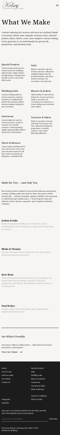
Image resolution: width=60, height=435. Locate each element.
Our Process (7, 372)
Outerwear (35, 382)
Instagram (6, 399)
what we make (7, 375)
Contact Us (6, 382)
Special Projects (37, 368)
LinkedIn (5, 403)
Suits (33, 372)
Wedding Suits (36, 375)
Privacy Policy (36, 399)
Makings (14, 430)
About (4, 368)
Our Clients (6, 379)
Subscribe (53, 419)
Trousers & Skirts (38, 386)
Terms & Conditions (39, 396)
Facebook (6, 396)
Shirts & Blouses (37, 389)
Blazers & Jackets (38, 379)
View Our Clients (12, 352)
